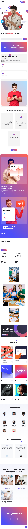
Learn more (7, 126)
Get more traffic (3, 193)
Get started (22, 1)
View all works (14, 150)
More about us (3, 250)
